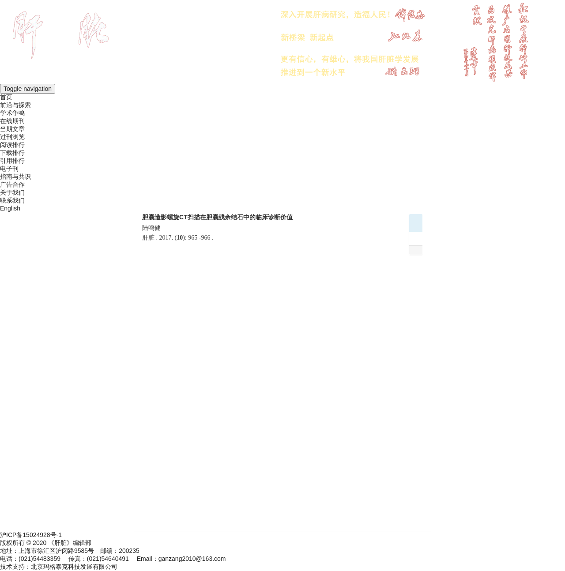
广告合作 (12, 184)
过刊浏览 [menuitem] (12, 136)
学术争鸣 (12, 112)
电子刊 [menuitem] (9, 168)
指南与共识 (15, 176)
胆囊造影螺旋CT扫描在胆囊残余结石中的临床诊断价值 (217, 217)
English (10, 208)
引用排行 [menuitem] (12, 160)
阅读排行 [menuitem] (12, 144)
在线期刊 (12, 120)
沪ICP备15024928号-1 (31, 534)
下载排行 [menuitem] (12, 152)
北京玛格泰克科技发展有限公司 (74, 566)
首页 (6, 97)
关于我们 (12, 192)
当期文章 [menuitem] (12, 128)
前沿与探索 (15, 105)
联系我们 (12, 200)
